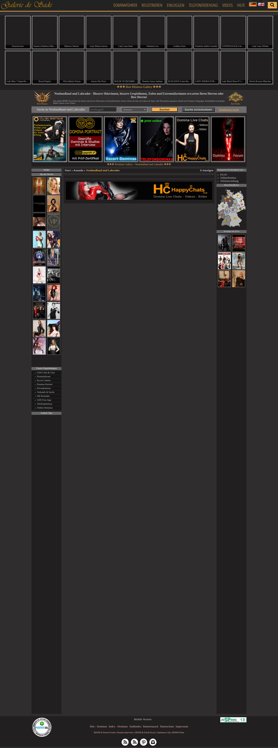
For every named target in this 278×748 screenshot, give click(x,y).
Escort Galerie (44, 381)
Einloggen (175, 5)
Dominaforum (43, 377)
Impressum (182, 727)
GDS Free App (44, 401)
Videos (227, 5)
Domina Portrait (44, 385)
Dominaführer (125, 5)
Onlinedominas (228, 178)
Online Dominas (45, 408)
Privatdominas (44, 389)
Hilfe (241, 5)
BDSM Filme (178, 733)
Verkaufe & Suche (46, 393)
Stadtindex (135, 727)
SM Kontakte (43, 397)
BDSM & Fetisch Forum (104, 733)
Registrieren (152, 5)
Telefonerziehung (203, 5)
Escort (223, 175)
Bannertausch (151, 727)
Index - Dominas (118, 727)
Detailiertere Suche (229, 110)
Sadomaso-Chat (164, 733)
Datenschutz (167, 727)
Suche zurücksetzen (198, 110)
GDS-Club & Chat (46, 373)
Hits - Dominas (98, 727)
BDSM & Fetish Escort (145, 733)
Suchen (164, 110)
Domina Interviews (125, 733)
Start (68, 171)
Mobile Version (142, 720)
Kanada (78, 171)
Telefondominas (44, 405)
